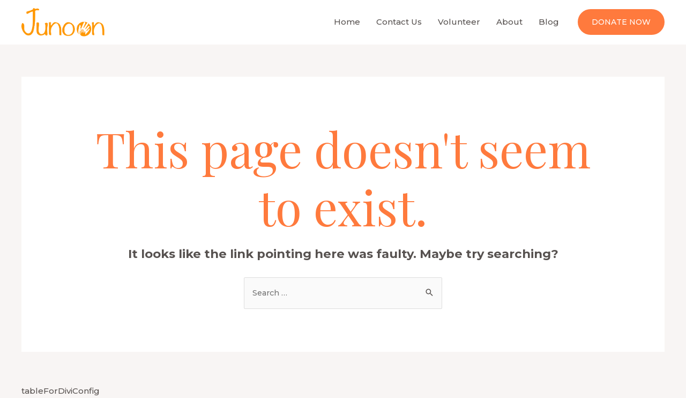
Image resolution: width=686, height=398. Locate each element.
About (509, 22)
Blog (549, 22)
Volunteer (459, 22)
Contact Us (399, 22)
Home (347, 22)
